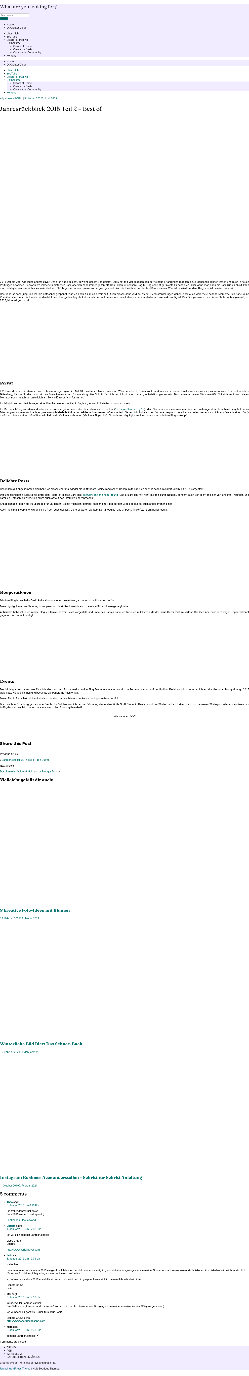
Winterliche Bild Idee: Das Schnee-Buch (41, 1043)
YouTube (12, 36)
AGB (9, 1350)
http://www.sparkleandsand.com (26, 1321)
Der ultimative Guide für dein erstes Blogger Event (29, 771)
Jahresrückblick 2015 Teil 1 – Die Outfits (25, 759)
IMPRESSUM (14, 1353)
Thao (10, 1202)
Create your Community (27, 52)
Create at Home (22, 46)
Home (10, 24)
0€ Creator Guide (17, 27)
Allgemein (6, 98)
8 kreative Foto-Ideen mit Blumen (35, 910)
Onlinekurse (14, 43)
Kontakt (11, 55)
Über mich (13, 33)
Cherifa (11, 1225)
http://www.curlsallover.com (23, 1249)
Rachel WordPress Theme (15, 1368)
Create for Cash (22, 49)
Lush (193, 704)
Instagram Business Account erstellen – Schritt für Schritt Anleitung (71, 1177)
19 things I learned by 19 (129, 409)
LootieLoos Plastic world (21, 1220)
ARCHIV (17, 98)
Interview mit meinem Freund (100, 494)
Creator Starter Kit (17, 39)
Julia (9, 1255)
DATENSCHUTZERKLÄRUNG (23, 1357)
